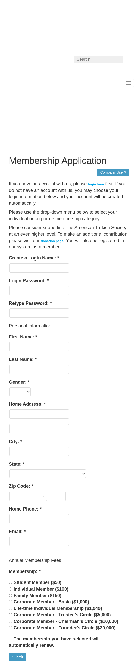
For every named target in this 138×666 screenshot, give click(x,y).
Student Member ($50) (37, 582)
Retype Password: (29, 303)
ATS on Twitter (51, 59)
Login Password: (28, 280)
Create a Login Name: (33, 258)
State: (16, 464)
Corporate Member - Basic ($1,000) (51, 602)
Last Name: (22, 359)
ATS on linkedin (61, 59)
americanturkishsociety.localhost (35, 26)
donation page (52, 241)
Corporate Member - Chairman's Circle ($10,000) (66, 621)
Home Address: (26, 404)
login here (96, 184)
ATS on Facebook (40, 59)
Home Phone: (24, 509)
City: (14, 441)
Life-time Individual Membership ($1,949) (58, 608)
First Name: (22, 336)
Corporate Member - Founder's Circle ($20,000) (64, 627)
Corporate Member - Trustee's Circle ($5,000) (62, 614)
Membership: (24, 571)
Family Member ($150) (37, 595)
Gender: (18, 382)
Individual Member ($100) (41, 589)
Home (4, 82)
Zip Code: (20, 486)
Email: (16, 531)
